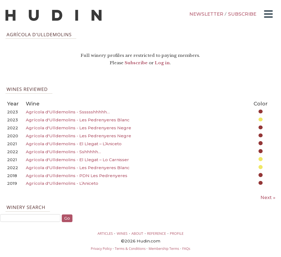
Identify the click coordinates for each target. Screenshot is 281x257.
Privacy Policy (101, 248)
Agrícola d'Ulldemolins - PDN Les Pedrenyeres (76, 175)
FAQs (186, 248)
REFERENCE (156, 233)
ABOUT (137, 233)
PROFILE (177, 233)
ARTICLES (105, 233)
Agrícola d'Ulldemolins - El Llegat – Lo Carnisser (77, 159)
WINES (122, 233)
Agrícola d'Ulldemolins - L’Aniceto (62, 183)
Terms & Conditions (130, 248)
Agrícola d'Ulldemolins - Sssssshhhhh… (68, 111)
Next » (268, 197)
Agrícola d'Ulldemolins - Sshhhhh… (63, 151)
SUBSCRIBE (242, 14)
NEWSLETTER (206, 14)
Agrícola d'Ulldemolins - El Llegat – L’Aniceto (74, 143)
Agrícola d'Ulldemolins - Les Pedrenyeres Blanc (78, 119)
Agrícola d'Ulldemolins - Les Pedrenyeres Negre (78, 127)
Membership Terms (163, 248)
